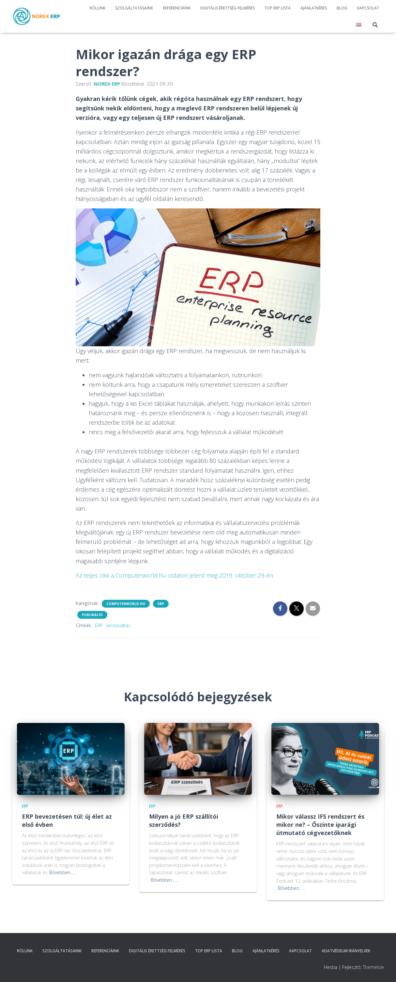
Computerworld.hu (125, 603)
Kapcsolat (368, 8)
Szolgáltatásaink (134, 8)
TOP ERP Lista (278, 8)
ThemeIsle (373, 967)
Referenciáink (176, 8)
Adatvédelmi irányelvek (346, 951)
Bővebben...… (63, 872)
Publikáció (92, 615)
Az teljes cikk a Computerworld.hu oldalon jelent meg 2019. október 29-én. (175, 575)
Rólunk (97, 8)
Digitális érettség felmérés (227, 8)
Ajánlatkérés (313, 8)
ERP (161, 603)
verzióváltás (118, 625)
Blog (342, 8)
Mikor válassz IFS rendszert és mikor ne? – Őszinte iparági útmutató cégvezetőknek (320, 824)
